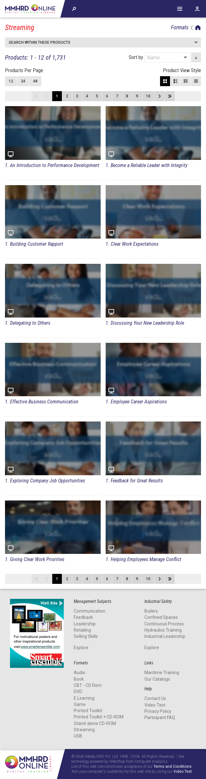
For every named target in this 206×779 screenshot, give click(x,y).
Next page (159, 96)
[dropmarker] (186, 57)
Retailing (82, 630)
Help (179, 8)
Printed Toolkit (88, 710)
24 (23, 81)
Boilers (151, 611)
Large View (175, 81)
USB (78, 735)
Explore (81, 647)
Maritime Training (161, 672)
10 (148, 96)
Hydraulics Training (163, 630)
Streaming (84, 729)
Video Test (154, 705)
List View (196, 81)
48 (35, 81)
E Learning (84, 698)
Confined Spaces (161, 617)
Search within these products (39, 42)
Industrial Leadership (164, 636)
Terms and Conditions (172, 767)
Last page (170, 96)
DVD (78, 691)
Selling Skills (86, 636)
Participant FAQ (159, 717)
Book (79, 679)
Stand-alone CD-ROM (95, 723)
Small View (186, 81)
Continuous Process (164, 623)
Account (197, 8)
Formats (179, 27)
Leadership (85, 623)
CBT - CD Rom (88, 685)
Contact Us (155, 698)
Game (80, 704)
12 (11, 81)
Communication (89, 611)
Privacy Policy (157, 711)
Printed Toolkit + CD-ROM (98, 716)
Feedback (83, 617)
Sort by (159, 57)
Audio (79, 672)
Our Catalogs (157, 679)
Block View (165, 81)
